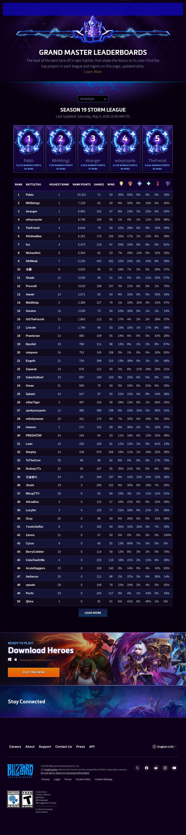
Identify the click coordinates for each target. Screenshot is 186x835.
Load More (93, 612)
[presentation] (13, 9)
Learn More (93, 71)
